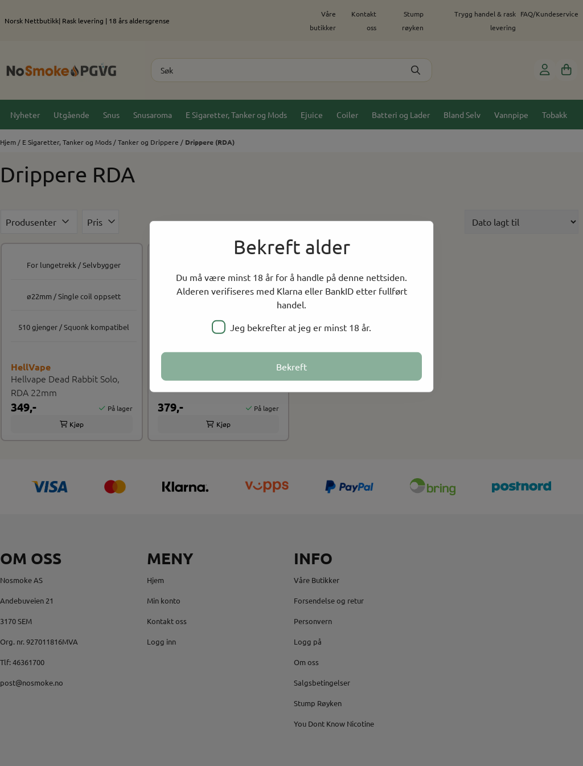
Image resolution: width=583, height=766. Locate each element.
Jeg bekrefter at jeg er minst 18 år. (291, 327)
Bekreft (291, 366)
